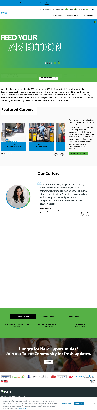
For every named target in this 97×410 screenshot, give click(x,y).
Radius (66, 71)
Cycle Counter (80, 324)
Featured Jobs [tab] (23, 317)
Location (41, 71)
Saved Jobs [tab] (74, 317)
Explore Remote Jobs (48, 78)
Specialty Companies (72, 15)
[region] (48, 403)
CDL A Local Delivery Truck (48, 324)
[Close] (94, 403)
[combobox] (50, 72)
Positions (13, 148)
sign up (48, 361)
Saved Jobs (83, 9)
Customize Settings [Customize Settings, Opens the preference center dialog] (66, 403)
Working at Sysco (88, 15)
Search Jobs (85, 72)
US (92, 9)
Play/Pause (95, 22)
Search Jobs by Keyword (9, 71)
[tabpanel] (48, 325)
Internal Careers (62, 9)
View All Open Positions (77, 153)
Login (73, 9)
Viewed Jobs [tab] (48, 317)
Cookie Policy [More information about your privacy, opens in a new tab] (22, 408)
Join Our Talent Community (47, 9)
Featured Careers (57, 15)
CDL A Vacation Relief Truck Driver (17, 324)
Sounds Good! (79, 403)
